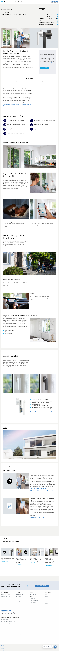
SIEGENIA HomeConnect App (38, 517)
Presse (46, 596)
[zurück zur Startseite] (55, 1)
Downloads (32, 598)
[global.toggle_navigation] (2, 2)
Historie (46, 598)
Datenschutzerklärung (49, 62)
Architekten (33, 602)
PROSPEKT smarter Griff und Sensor (48, 23)
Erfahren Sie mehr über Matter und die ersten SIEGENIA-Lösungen (17, 105)
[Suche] (20, 2)
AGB (8, 634)
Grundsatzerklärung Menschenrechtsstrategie (11, 623)
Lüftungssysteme (19, 600)
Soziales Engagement (50, 601)
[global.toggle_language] (6, 2)
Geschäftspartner (34, 600)
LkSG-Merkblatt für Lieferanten (8, 621)
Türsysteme (18, 596)
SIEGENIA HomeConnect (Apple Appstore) (48, 19)
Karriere (46, 603)
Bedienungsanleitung (48, 21)
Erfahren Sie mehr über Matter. (38, 488)
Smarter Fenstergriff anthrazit (48, 15)
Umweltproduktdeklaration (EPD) (48, 24)
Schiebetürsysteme (20, 598)
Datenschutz (12, 634)
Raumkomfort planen (6, 600)
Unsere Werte (48, 600)
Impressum (2, 634)
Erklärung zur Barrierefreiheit (23, 634)
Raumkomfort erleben (6, 596)
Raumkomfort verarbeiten (7, 598)
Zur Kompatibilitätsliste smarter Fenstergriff (15, 108)
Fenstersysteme (19, 594)
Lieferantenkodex (5, 619)
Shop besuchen (33, 594)
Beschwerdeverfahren (6, 624)
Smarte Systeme (19, 601)
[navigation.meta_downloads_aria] (13, 2)
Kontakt (46, 594)
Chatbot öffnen (45, 67)
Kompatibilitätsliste (48, 13)
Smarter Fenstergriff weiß (48, 17)
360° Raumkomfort (5, 594)
